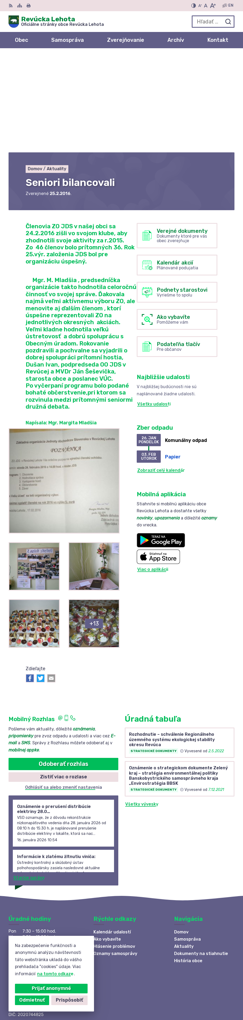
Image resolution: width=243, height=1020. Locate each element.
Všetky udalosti (154, 307)
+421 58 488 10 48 (29, 926)
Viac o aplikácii (152, 473)
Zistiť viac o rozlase (63, 681)
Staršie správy (29, 781)
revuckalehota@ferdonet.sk (39, 938)
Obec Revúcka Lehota (190, 998)
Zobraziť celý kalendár (161, 374)
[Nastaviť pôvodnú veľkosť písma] (206, 5)
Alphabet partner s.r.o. (189, 991)
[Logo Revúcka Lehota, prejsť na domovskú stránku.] (56, 21)
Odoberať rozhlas (63, 667)
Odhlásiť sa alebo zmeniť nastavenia (63, 690)
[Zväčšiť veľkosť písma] (213, 5)
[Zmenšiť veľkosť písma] (200, 5)
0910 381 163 (22, 932)
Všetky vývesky (141, 707)
